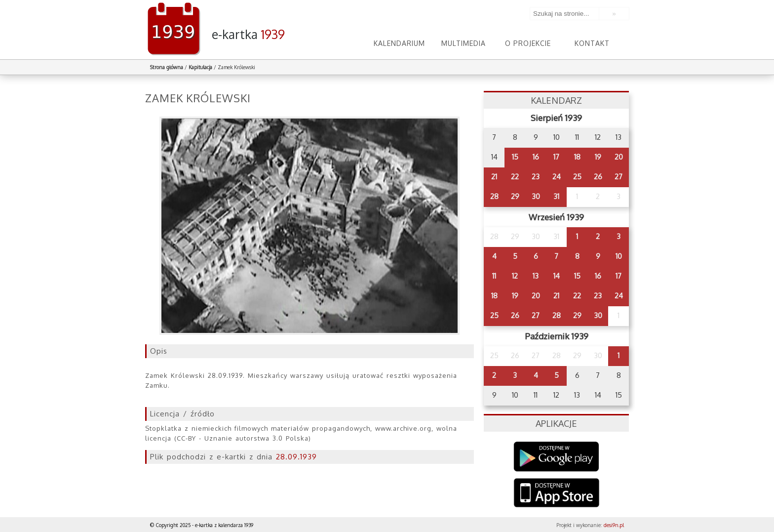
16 (536, 157)
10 (619, 256)
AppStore (556, 494)
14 (556, 276)
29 (515, 196)
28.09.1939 (296, 456)
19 (598, 157)
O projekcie (528, 43)
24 (556, 176)
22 (515, 176)
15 (515, 157)
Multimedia (463, 43)
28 (494, 196)
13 (536, 276)
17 (556, 157)
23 (536, 176)
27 (618, 176)
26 (598, 176)
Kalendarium (399, 43)
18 (577, 157)
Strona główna (166, 67)
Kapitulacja (200, 67)
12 (515, 276)
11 (494, 276)
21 (494, 176)
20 (619, 157)
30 (536, 196)
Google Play (556, 457)
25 (577, 176)
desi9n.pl (614, 525)
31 (556, 196)
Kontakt (592, 43)
